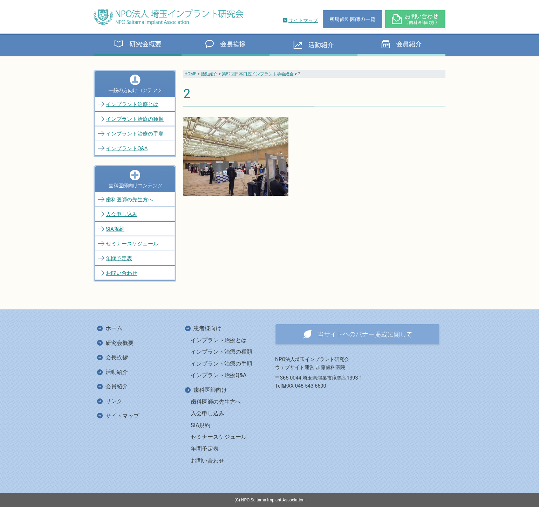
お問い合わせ (121, 273)
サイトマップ (303, 20)
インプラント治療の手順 (135, 134)
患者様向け (207, 328)
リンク (113, 401)
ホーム (113, 328)
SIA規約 (115, 229)
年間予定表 (119, 258)
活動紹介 (209, 73)
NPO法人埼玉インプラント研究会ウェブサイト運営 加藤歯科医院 (312, 363)
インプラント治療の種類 (135, 119)
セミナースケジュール (132, 244)
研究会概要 (119, 343)
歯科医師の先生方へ (129, 199)
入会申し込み (121, 214)
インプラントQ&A (127, 148)
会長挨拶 (116, 357)
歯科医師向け (210, 390)
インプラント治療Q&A (218, 375)
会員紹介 (116, 386)
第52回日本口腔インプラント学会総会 (258, 73)
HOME (190, 73)
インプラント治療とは (132, 104)
